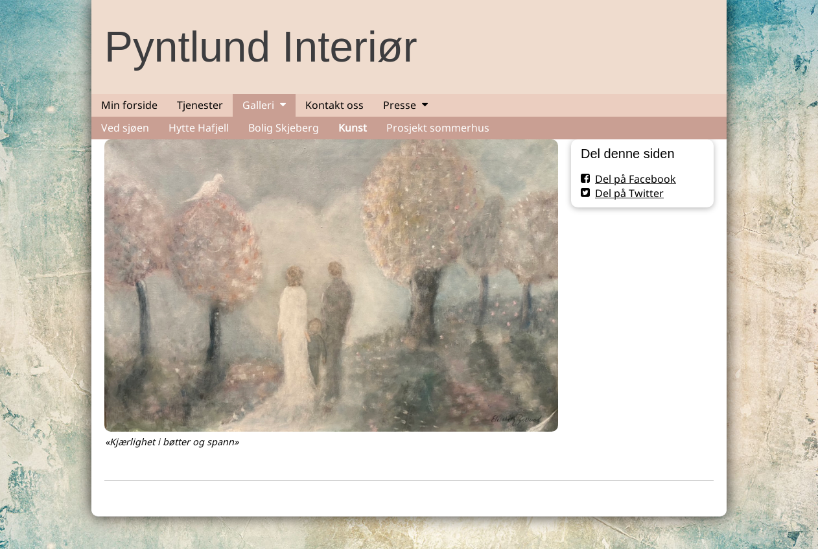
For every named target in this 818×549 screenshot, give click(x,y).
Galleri (258, 105)
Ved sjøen (125, 128)
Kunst (352, 128)
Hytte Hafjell (199, 128)
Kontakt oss (334, 105)
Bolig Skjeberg (283, 128)
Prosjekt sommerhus (437, 128)
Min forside (129, 105)
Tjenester (200, 105)
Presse (399, 105)
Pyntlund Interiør (260, 47)
